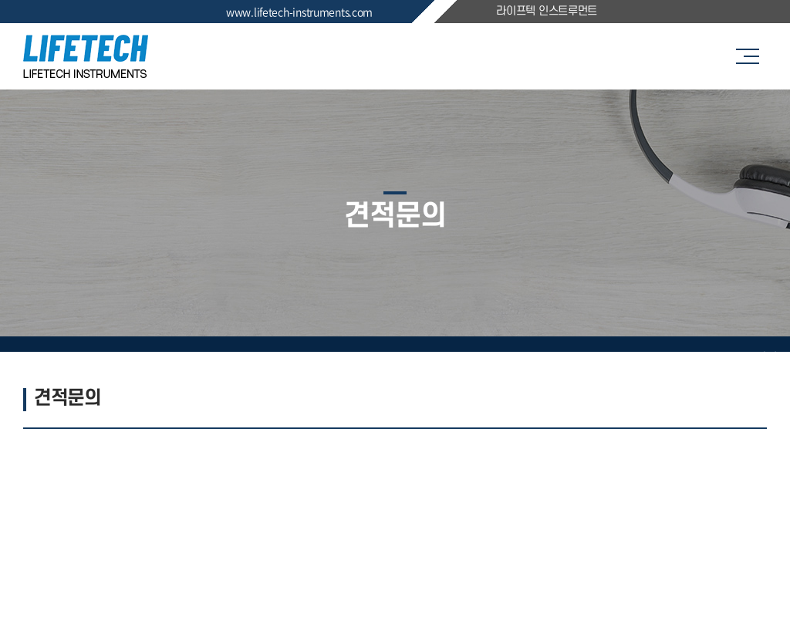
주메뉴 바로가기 (0, 0)
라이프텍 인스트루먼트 (546, 11)
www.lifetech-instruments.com (299, 11)
